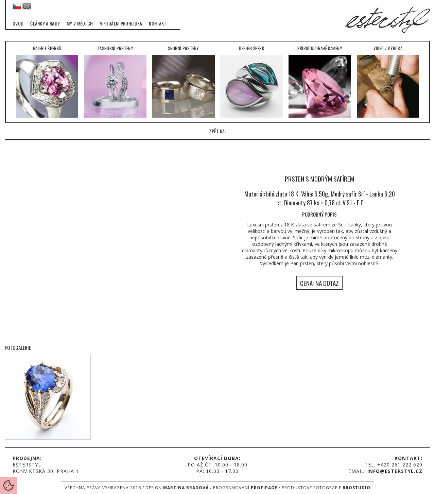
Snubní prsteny (183, 81)
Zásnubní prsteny (115, 81)
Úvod (18, 23)
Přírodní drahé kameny (320, 81)
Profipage (264, 488)
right (421, 224)
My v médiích (80, 23)
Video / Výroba (388, 81)
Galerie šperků (47, 81)
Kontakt (157, 23)
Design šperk (251, 81)
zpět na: (217, 131)
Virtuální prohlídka (121, 23)
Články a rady (45, 23)
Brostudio (356, 488)
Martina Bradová (186, 488)
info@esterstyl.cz (394, 471)
